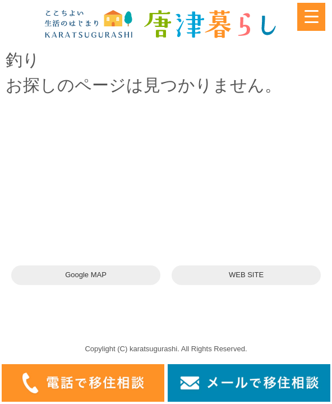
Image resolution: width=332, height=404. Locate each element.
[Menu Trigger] (311, 17)
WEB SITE (246, 274)
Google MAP (86, 274)
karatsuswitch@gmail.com (82, 214)
